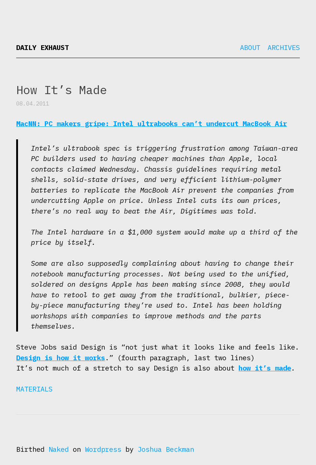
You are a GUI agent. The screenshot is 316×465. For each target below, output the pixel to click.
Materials (34, 388)
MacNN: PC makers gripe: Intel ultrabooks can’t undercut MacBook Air (151, 123)
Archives (283, 47)
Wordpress (103, 449)
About (250, 47)
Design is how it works (60, 357)
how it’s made (264, 368)
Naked (59, 449)
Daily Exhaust (42, 47)
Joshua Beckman (165, 449)
